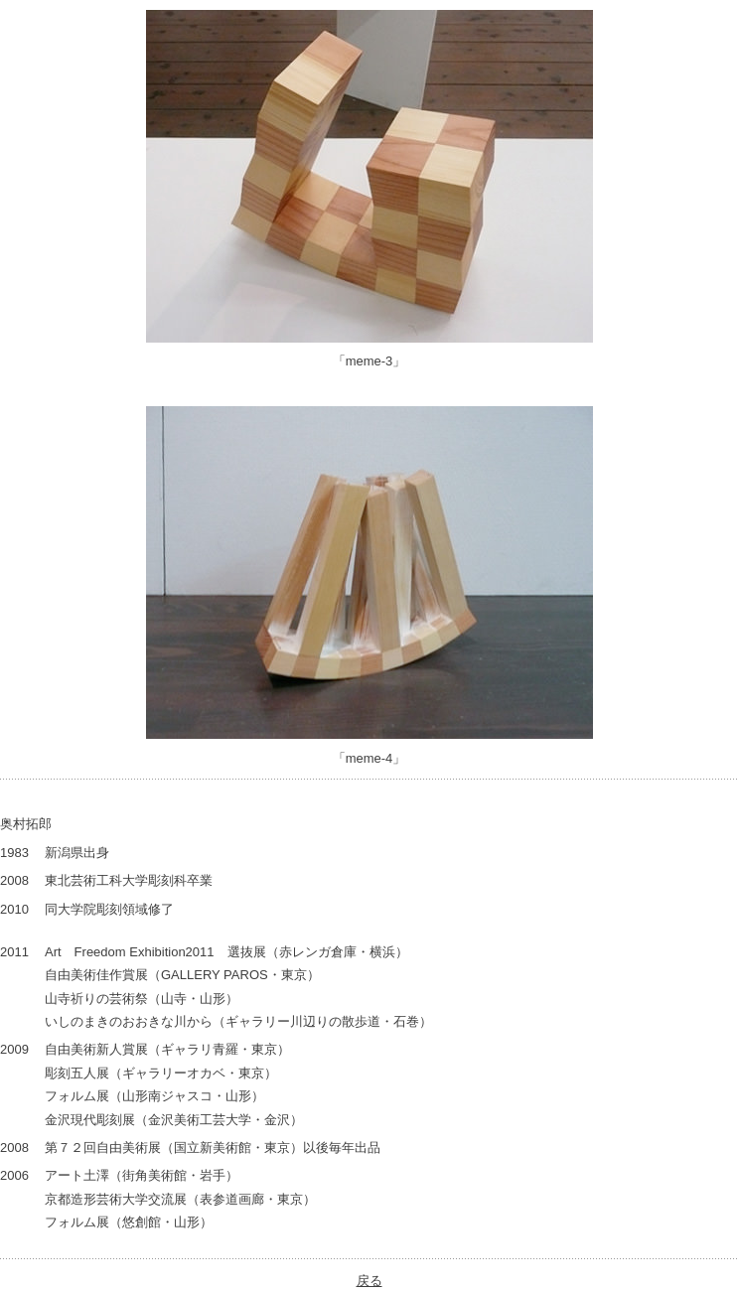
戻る (369, 1280)
